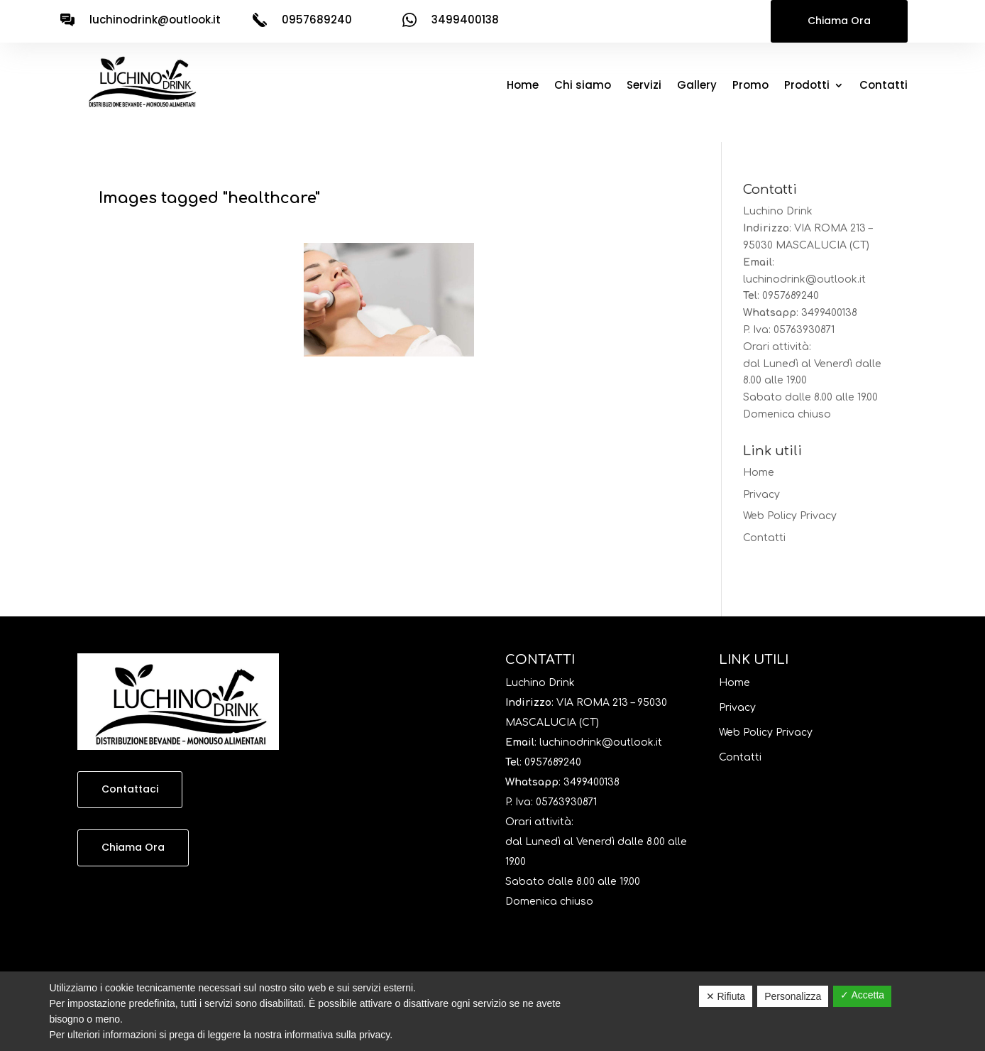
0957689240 (790, 295)
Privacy (761, 494)
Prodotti (807, 86)
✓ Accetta (862, 995)
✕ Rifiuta (726, 996)
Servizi (644, 86)
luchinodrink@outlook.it (155, 19)
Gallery (697, 86)
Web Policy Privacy (790, 516)
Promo (750, 86)
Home (523, 86)
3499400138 (829, 312)
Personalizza (792, 996)
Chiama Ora (839, 20)
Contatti (883, 86)
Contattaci (129, 789)
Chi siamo (582, 86)
